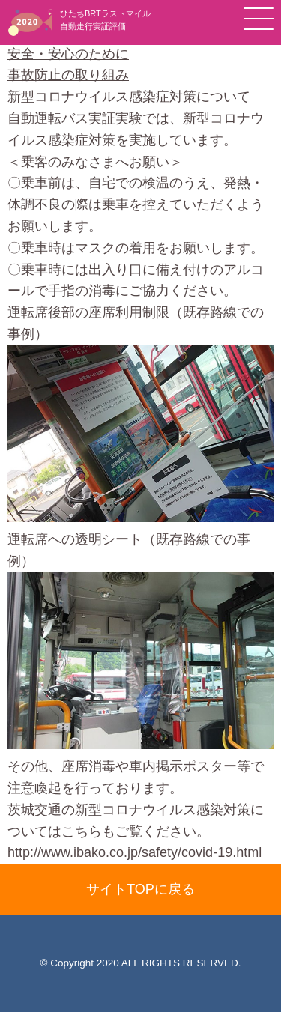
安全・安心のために (68, 53)
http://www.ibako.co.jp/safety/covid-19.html (134, 852)
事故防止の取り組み (68, 74)
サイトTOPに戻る (140, 889)
